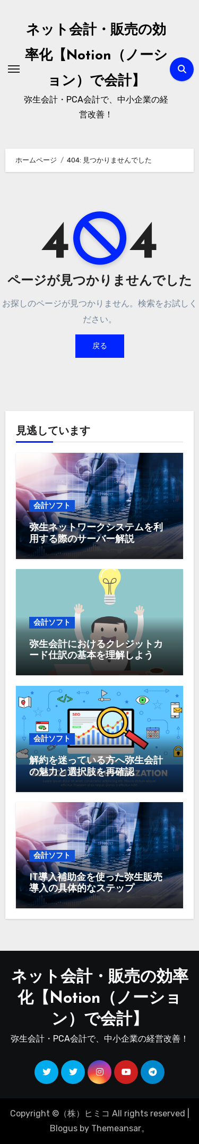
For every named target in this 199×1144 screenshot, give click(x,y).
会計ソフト (52, 505)
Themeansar (116, 1128)
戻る (99, 345)
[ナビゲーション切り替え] (13, 69)
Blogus (63, 1128)
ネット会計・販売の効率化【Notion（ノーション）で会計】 (96, 56)
